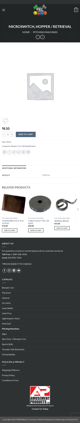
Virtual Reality (8, 354)
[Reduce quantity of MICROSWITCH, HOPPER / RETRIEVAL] (3, 134)
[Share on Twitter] (14, 152)
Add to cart (25, 134)
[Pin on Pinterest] (23, 152)
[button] (3, 10)
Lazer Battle (7, 308)
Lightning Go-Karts (11, 318)
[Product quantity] (7, 134)
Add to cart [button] (9, 230)
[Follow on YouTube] (19, 270)
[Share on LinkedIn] (28, 152)
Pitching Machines (45, 32)
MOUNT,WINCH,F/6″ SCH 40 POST (13, 222)
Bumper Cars (16, 146)
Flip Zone (6, 292)
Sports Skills (7, 344)
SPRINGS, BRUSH (61, 221)
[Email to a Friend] (19, 152)
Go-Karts (6, 303)
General (5, 298)
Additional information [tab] (14, 168)
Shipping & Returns (11, 370)
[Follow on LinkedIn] (14, 270)
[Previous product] (42, 37)
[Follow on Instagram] (9, 270)
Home (26, 32)
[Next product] (38, 37)
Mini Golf (6, 323)
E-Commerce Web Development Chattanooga (46, 419)
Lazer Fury (7, 313)
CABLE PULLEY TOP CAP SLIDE (38, 222)
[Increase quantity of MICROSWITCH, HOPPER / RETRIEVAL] (12, 134)
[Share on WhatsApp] (4, 152)
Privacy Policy (8, 375)
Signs (4, 334)
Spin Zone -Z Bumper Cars (14, 339)
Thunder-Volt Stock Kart (13, 349)
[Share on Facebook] (9, 152)
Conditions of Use (10, 380)
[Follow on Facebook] (4, 270)
